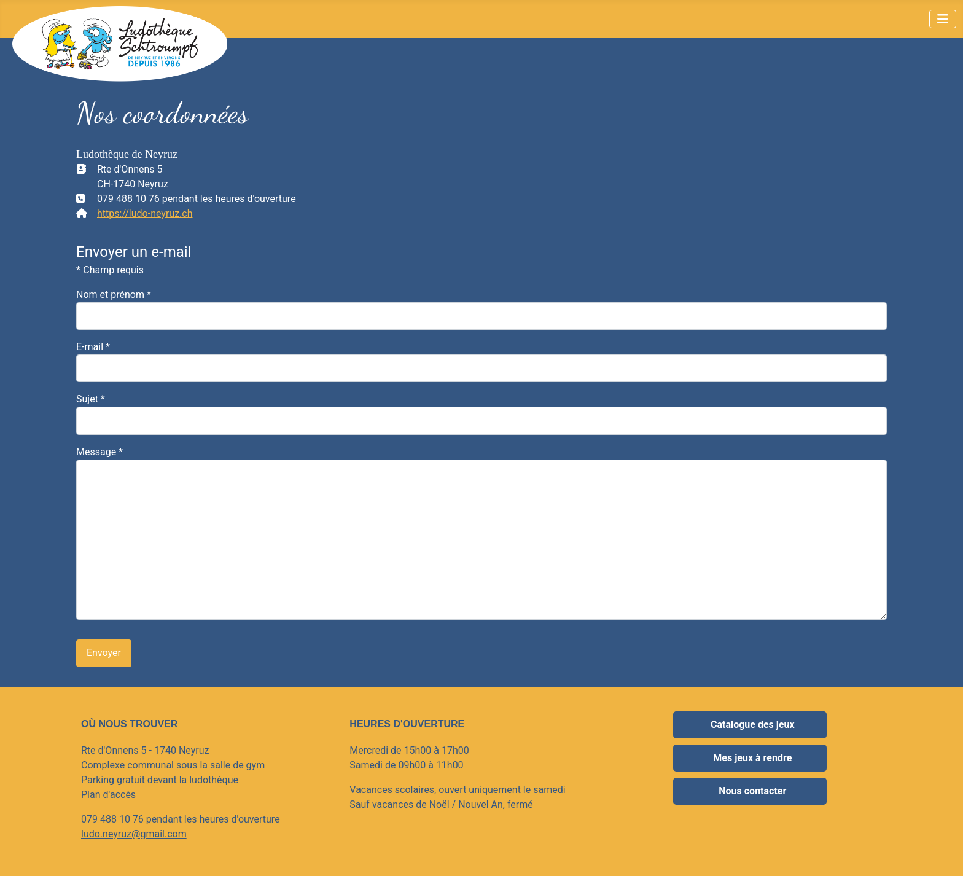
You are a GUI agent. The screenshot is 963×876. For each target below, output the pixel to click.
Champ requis (110, 270)
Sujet (90, 399)
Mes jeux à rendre (752, 758)
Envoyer (104, 653)
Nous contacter (752, 791)
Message (99, 452)
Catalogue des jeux (753, 724)
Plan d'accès (108, 794)
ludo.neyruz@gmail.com (134, 834)
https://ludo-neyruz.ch (145, 213)
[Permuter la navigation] (942, 19)
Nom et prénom (113, 294)
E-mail (93, 347)
